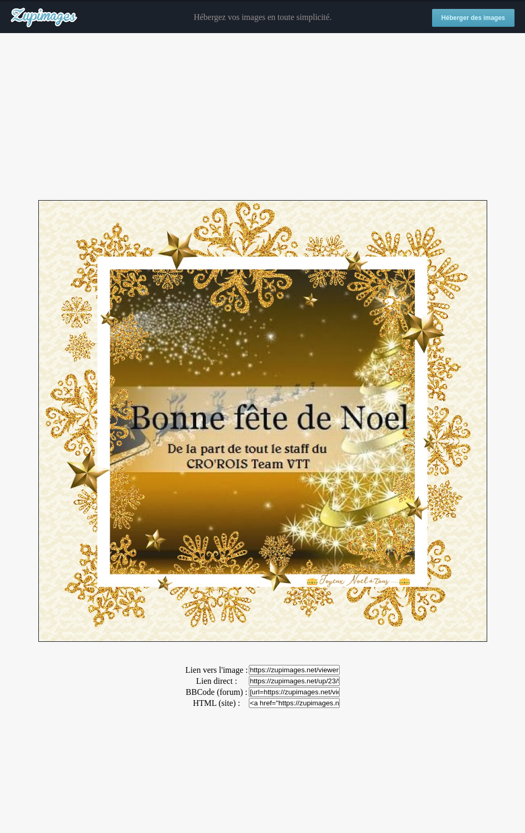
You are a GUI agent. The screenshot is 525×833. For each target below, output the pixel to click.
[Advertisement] (262, 117)
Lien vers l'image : (216, 669)
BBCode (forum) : (216, 692)
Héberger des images (473, 18)
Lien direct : (216, 680)
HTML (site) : (216, 703)
